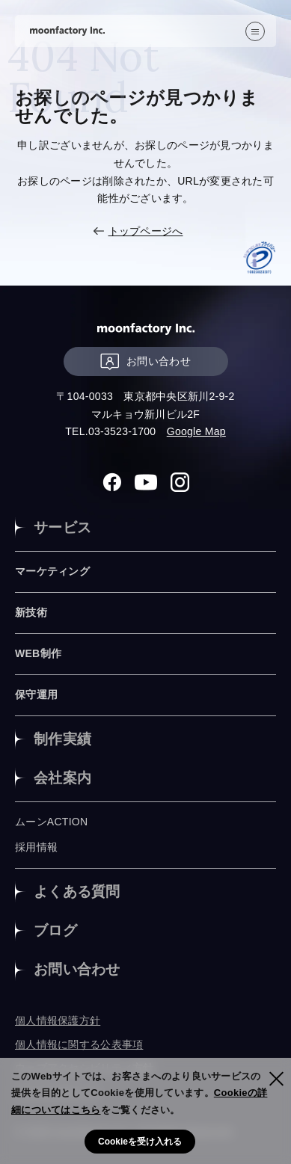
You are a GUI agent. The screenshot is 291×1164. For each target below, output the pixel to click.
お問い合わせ (145, 361)
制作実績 (62, 739)
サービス (62, 527)
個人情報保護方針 (57, 1020)
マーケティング (52, 571)
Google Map (196, 431)
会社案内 (62, 778)
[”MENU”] (255, 31)
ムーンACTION (51, 822)
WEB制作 (38, 653)
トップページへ (145, 231)
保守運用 (36, 694)
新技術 (31, 612)
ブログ (55, 930)
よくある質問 (77, 891)
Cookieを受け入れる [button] (140, 1141)
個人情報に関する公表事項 (79, 1044)
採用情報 (36, 847)
